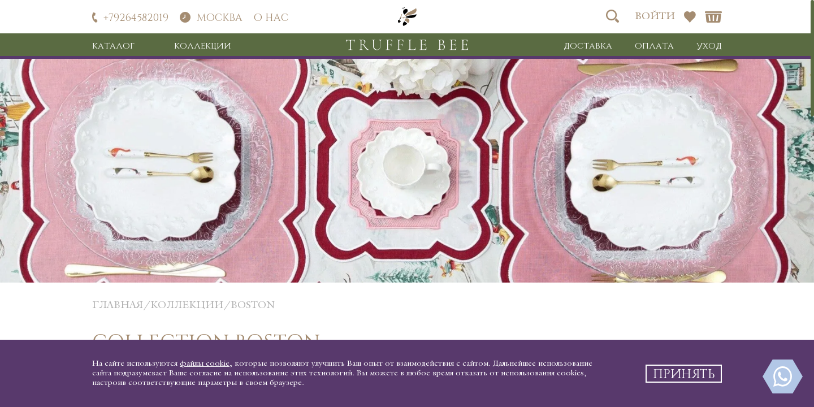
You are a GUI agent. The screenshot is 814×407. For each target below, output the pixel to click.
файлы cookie (205, 363)
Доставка (588, 45)
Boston (253, 305)
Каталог (113, 45)
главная (117, 305)
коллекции (186, 305)
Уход (709, 45)
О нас (271, 17)
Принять (684, 373)
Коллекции (202, 45)
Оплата (654, 45)
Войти (655, 16)
